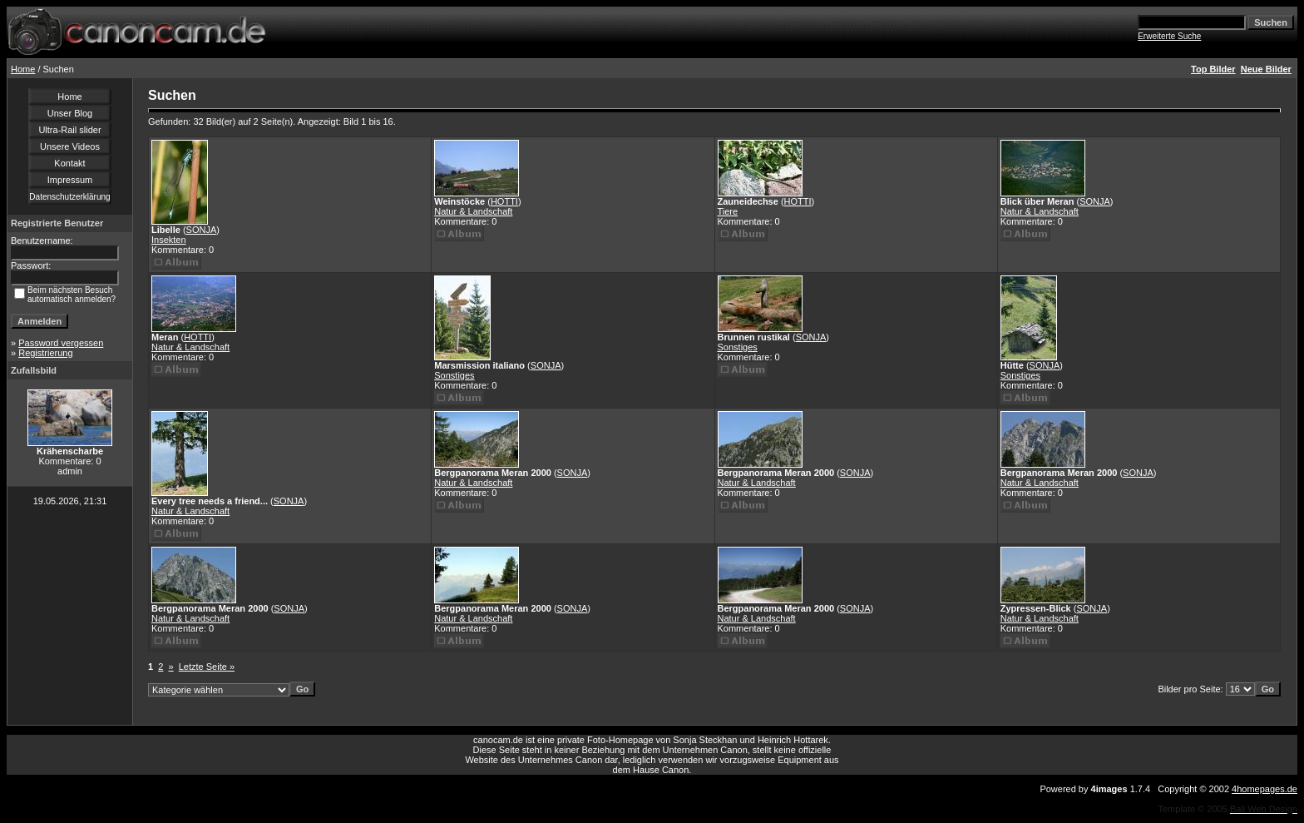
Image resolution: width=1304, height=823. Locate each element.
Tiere (728, 211)
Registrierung (45, 353)
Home (23, 69)
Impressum (69, 180)
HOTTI (504, 201)
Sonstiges (454, 375)
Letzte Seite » (207, 667)
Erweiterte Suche (1169, 36)
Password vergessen (60, 343)
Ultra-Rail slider (69, 130)
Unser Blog (69, 113)
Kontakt (69, 163)
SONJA (201, 230)
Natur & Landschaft (473, 211)
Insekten (168, 240)
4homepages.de (1264, 789)
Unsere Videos (70, 146)
